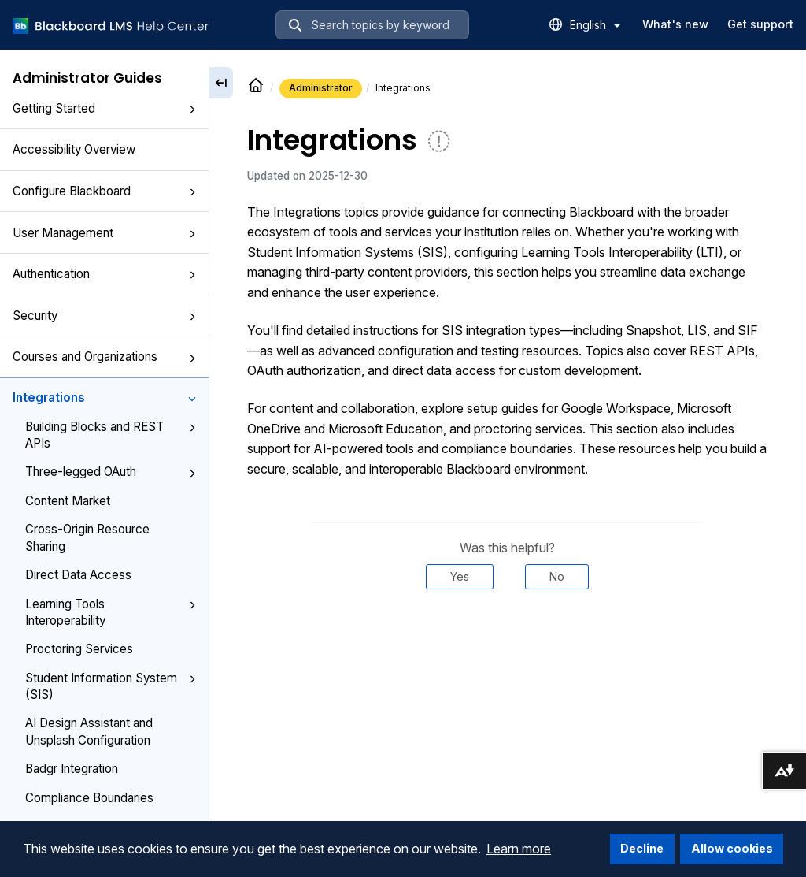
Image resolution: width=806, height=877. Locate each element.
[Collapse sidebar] (221, 82)
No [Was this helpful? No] (556, 576)
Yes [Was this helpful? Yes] (459, 576)
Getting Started (104, 108)
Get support (760, 24)
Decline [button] (642, 848)
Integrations (104, 397)
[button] (192, 109)
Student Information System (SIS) (110, 686)
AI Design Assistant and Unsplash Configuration (89, 731)
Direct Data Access (78, 574)
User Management (104, 232)
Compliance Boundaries (89, 797)
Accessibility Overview (74, 149)
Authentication (104, 273)
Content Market (67, 500)
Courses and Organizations (104, 356)
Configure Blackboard (104, 191)
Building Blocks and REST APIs (110, 435)
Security (104, 315)
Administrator (321, 88)
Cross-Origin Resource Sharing (87, 537)
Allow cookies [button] (732, 848)
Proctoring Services (79, 648)
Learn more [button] (518, 849)
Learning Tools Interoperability (110, 612)
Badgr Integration (71, 768)
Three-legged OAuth (110, 471)
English (595, 25)
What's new (675, 24)
